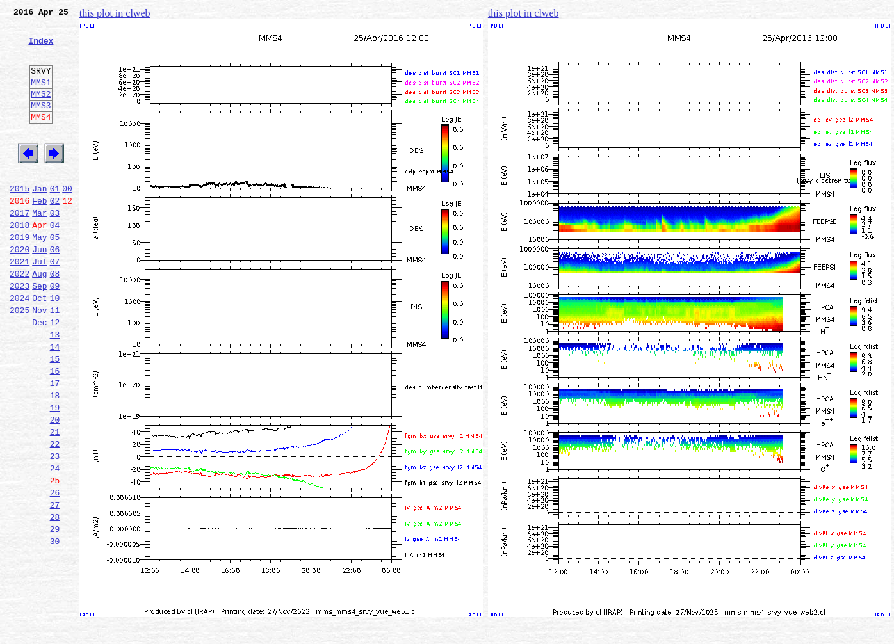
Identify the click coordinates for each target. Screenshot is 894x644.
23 (55, 529)
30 (55, 627)
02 (55, 233)
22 (55, 514)
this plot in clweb (114, 13)
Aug (39, 317)
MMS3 (41, 124)
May (39, 275)
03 (55, 247)
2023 (19, 331)
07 (55, 303)
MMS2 (41, 111)
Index (40, 48)
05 (55, 275)
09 (55, 331)
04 (55, 261)
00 (67, 219)
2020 (19, 289)
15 (55, 416)
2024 (19, 345)
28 (55, 599)
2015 (19, 219)
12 (55, 374)
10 (55, 345)
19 (55, 472)
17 (55, 444)
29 (55, 613)
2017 (19, 247)
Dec (39, 374)
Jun (39, 289)
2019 (19, 275)
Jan (39, 219)
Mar (39, 247)
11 (55, 360)
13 (55, 388)
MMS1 (41, 97)
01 (55, 219)
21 (55, 500)
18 (55, 458)
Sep (39, 331)
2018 (19, 261)
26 (55, 571)
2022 (19, 317)
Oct (39, 345)
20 (55, 486)
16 (55, 430)
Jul (39, 303)
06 (55, 289)
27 (55, 585)
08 (55, 317)
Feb (39, 233)
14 (55, 402)
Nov (39, 360)
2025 (19, 360)
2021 (19, 303)
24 (55, 543)
